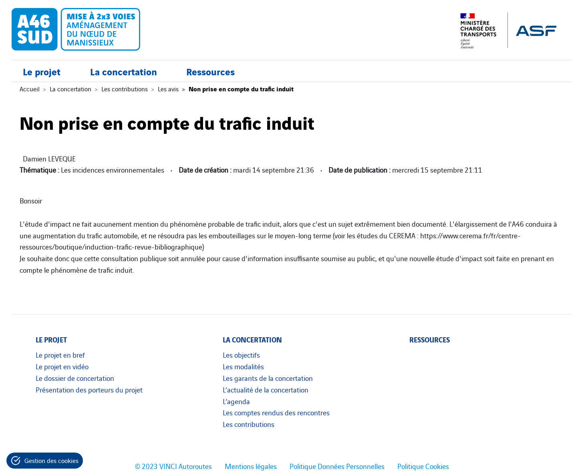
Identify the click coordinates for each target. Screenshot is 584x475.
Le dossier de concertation (75, 377)
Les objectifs (241, 354)
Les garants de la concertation (268, 377)
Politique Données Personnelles (337, 466)
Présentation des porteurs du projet (89, 389)
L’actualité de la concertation (265, 389)
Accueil (30, 88)
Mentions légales (251, 466)
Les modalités (243, 366)
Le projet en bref (60, 354)
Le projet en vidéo (62, 366)
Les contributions (124, 88)
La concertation (123, 71)
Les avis (168, 88)
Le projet (41, 71)
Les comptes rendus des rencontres (276, 412)
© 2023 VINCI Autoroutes (173, 466)
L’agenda (236, 401)
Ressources (210, 71)
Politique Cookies (423, 466)
